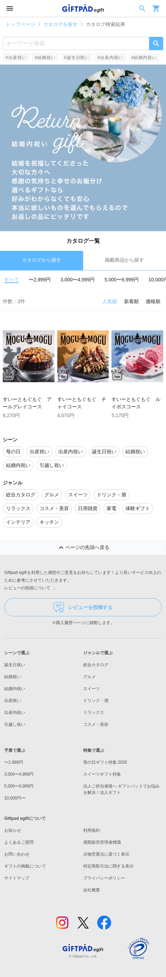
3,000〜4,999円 (77, 279)
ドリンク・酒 (95, 700)
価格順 (153, 301)
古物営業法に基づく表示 (106, 854)
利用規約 (91, 830)
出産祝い (12, 700)
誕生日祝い (14, 664)
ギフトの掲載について (25, 866)
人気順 (109, 301)
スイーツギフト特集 (102, 774)
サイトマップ (16, 878)
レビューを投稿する (83, 607)
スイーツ (91, 688)
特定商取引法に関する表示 (108, 866)
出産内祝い (14, 712)
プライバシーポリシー (104, 878)
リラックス (93, 712)
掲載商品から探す (124, 260)
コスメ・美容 (95, 724)
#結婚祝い (45, 57)
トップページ (20, 24)
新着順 (131, 301)
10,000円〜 (15, 798)
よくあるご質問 (19, 842)
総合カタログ (95, 664)
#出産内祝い (110, 57)
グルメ (89, 676)
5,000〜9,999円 (121, 279)
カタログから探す (41, 260)
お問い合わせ (16, 854)
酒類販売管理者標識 (102, 842)
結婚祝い (12, 676)
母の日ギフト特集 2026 (105, 762)
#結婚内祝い (144, 57)
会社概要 (91, 890)
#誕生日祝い (76, 57)
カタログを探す (60, 24)
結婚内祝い (14, 688)
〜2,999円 (40, 279)
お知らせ (12, 830)
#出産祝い (16, 57)
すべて (11, 279)
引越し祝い (14, 724)
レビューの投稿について (31, 588)
